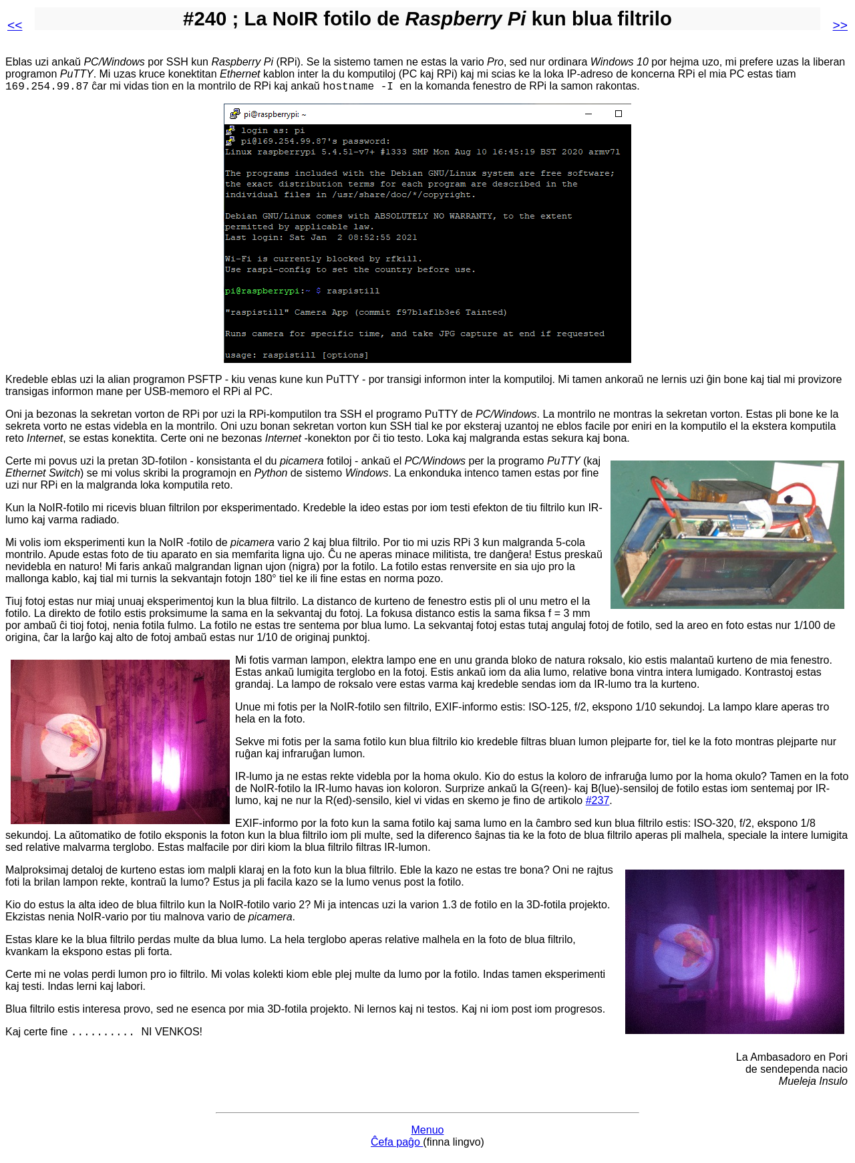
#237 (598, 802)
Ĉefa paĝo (397, 1146)
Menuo (427, 1134)
